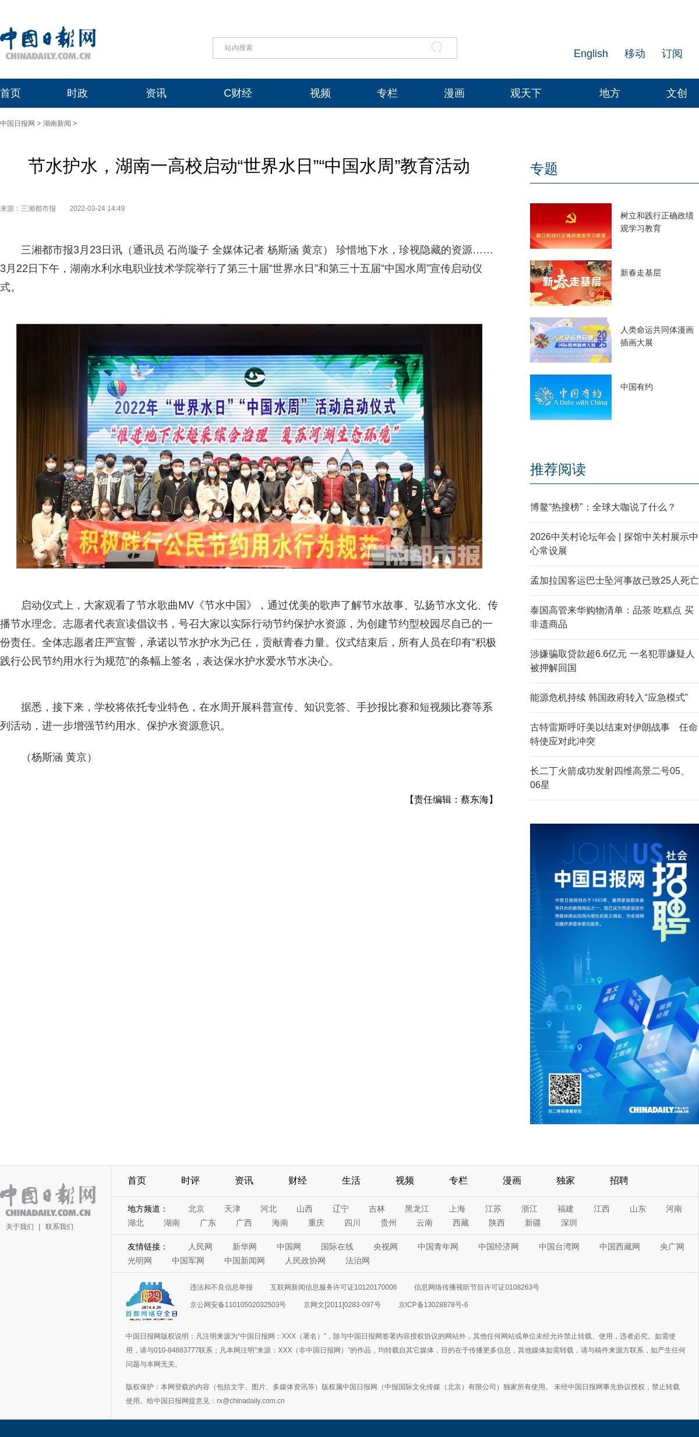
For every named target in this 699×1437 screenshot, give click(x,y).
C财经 (238, 93)
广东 (208, 1222)
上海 (457, 1208)
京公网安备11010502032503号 (238, 1305)
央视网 (385, 1246)
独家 (565, 1180)
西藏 (461, 1222)
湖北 (136, 1222)
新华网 (244, 1246)
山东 (638, 1208)
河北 (268, 1208)
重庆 (316, 1222)
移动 (634, 53)
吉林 (377, 1208)
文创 (676, 93)
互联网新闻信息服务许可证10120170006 (333, 1287)
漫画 (454, 93)
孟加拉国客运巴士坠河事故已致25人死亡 (614, 580)
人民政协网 (305, 1260)
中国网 (289, 1246)
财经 (297, 1180)
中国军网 (188, 1260)
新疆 (533, 1222)
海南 (280, 1222)
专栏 (387, 93)
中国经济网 (498, 1246)
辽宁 (341, 1208)
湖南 (172, 1222)
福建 (565, 1208)
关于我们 (20, 1227)
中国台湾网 (559, 1246)
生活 (351, 1180)
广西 (244, 1222)
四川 (352, 1222)
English (591, 53)
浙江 (529, 1208)
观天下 (526, 93)
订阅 (672, 53)
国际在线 (337, 1246)
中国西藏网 (619, 1246)
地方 (609, 93)
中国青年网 (438, 1246)
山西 (304, 1208)
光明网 (140, 1260)
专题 (544, 168)
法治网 (357, 1260)
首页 (10, 93)
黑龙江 (417, 1208)
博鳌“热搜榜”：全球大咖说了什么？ (603, 507)
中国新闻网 (244, 1260)
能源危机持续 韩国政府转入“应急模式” (609, 697)
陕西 (497, 1222)
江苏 (493, 1208)
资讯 (156, 93)
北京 (196, 1208)
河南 (674, 1208)
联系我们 (59, 1227)
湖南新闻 (57, 123)
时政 (77, 93)
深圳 (569, 1222)
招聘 (619, 1180)
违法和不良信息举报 (221, 1287)
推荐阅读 (558, 469)
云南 (424, 1222)
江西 (602, 1208)
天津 (232, 1208)
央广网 (672, 1246)
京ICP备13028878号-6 (433, 1305)
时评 (190, 1180)
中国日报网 (17, 123)
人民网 (200, 1246)
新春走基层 (640, 272)
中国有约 (636, 386)
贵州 (388, 1222)
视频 (320, 93)
